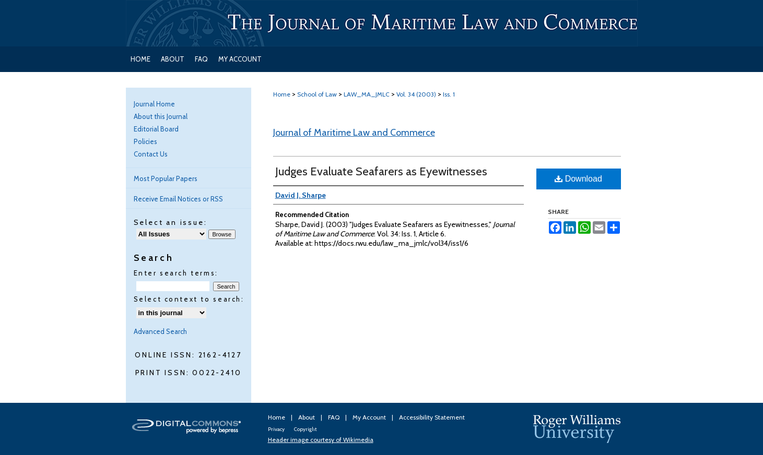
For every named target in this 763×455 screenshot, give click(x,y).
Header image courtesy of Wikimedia (320, 440)
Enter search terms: (176, 273)
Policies (145, 141)
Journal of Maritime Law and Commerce (354, 132)
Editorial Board (156, 129)
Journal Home (154, 104)
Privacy (277, 429)
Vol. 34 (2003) (416, 94)
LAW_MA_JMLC (367, 94)
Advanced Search (160, 331)
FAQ (334, 417)
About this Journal (160, 116)
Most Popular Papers (165, 178)
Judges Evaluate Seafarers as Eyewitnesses (381, 171)
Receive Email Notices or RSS (178, 199)
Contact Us (151, 154)
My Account (370, 417)
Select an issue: (170, 222)
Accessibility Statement (432, 417)
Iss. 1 (449, 94)
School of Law (317, 94)
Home (281, 94)
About (307, 417)
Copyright (305, 429)
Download (578, 178)
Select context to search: (189, 299)
